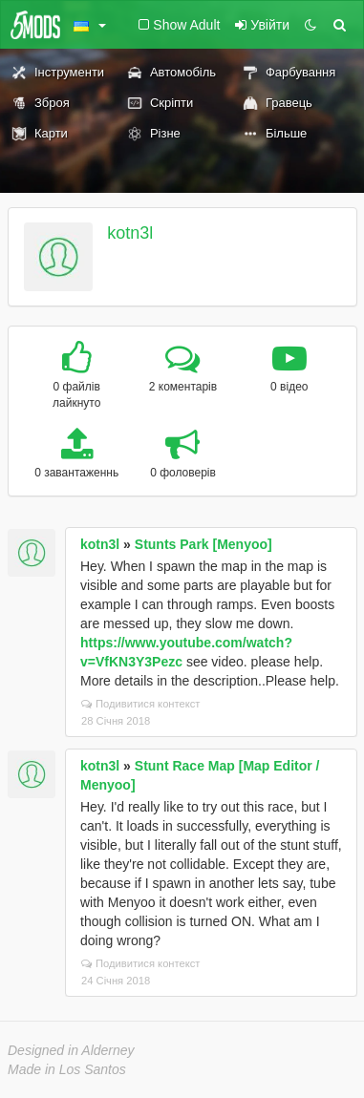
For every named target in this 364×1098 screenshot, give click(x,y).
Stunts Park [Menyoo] (203, 544)
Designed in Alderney (71, 1050)
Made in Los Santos (67, 1069)
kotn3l (130, 233)
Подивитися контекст (141, 703)
